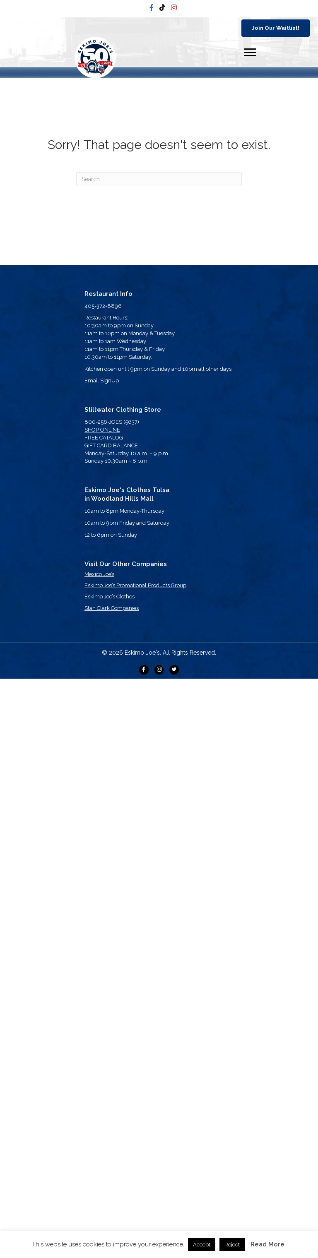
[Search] (159, 179)
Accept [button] (201, 1244)
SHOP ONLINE (102, 430)
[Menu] (250, 53)
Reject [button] (232, 1244)
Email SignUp (101, 380)
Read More (267, 1244)
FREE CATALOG (103, 438)
